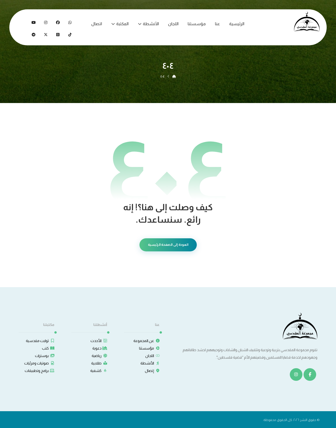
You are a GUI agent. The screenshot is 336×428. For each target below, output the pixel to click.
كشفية (98, 371)
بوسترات (44, 356)
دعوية (99, 348)
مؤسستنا (149, 348)
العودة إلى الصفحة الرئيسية (168, 244)
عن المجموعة (146, 341)
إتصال (152, 371)
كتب (48, 348)
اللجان (152, 356)
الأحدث (99, 341)
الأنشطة (150, 363)
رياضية (99, 356)
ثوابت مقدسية (40, 341)
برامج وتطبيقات (39, 371)
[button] (70, 22)
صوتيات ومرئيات (39, 363)
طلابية (99, 363)
